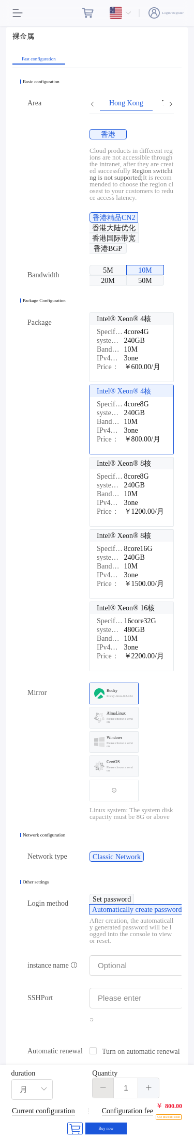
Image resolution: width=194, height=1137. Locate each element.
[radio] (108, 134)
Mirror (37, 693)
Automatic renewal (55, 1051)
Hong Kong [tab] (126, 103)
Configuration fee (127, 1111)
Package (39, 322)
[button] (103, 1088)
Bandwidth (43, 275)
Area (34, 103)
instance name (52, 965)
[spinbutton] (125, 1088)
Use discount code (168, 1116)
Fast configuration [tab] (39, 59)
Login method (47, 903)
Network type (47, 856)
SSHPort (40, 998)
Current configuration (43, 1111)
